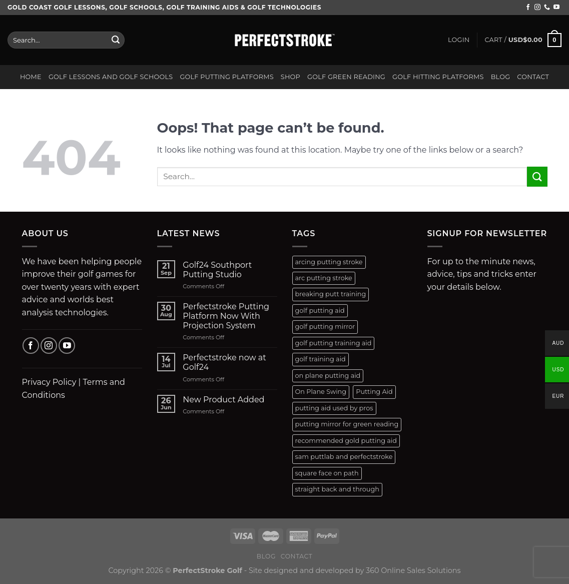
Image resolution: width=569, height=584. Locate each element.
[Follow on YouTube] (556, 7)
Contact (533, 77)
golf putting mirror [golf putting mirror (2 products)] (325, 326)
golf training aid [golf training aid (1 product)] (320, 359)
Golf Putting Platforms (226, 77)
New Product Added (223, 399)
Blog (500, 77)
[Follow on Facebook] (528, 7)
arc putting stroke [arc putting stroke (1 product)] (323, 278)
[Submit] (115, 40)
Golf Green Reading (346, 77)
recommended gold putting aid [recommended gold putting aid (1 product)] (346, 440)
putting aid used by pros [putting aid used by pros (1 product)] (334, 408)
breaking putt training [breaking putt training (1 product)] (330, 294)
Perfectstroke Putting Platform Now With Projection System (226, 316)
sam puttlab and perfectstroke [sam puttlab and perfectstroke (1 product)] (344, 456)
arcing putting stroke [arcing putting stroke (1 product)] (329, 262)
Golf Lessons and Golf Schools (111, 77)
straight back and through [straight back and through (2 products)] (337, 489)
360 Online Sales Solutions (413, 570)
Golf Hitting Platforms (438, 77)
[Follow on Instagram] (537, 7)
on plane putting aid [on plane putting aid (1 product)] (328, 375)
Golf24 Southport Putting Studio (217, 269)
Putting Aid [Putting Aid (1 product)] (374, 391)
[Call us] (547, 7)
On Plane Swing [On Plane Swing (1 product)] (321, 391)
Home (31, 77)
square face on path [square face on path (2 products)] (327, 473)
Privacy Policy (49, 382)
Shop (290, 77)
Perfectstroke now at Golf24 (224, 362)
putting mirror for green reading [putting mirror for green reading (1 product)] (347, 424)
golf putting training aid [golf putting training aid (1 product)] (333, 343)
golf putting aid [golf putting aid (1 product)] (320, 310)
